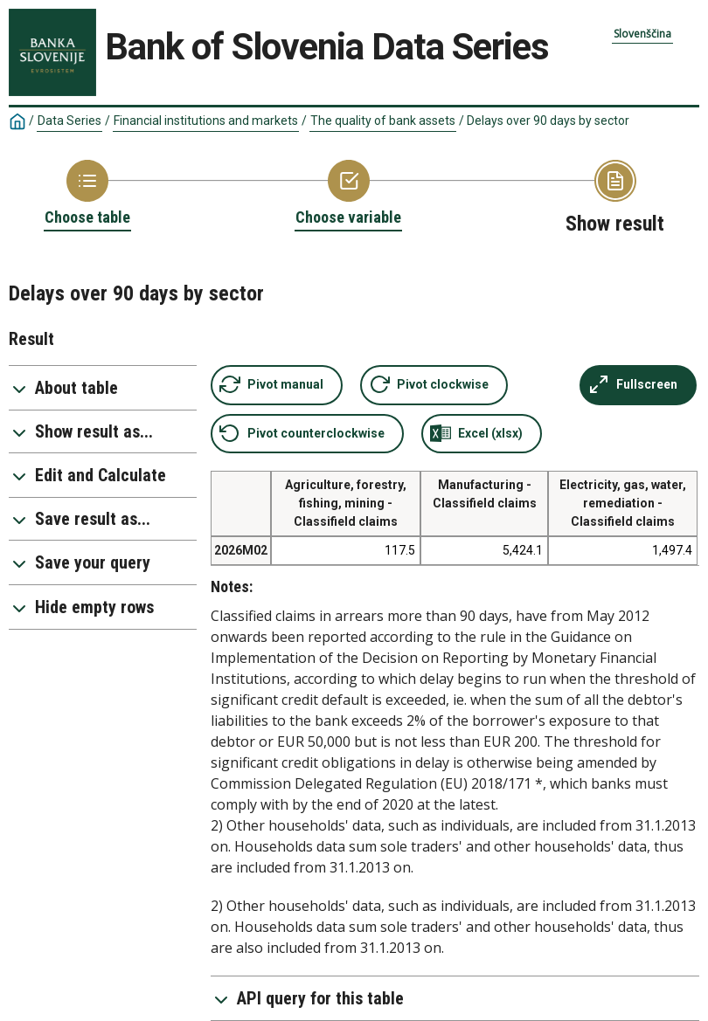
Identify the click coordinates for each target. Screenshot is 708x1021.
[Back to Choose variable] (348, 194)
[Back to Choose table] (87, 194)
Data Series (69, 121)
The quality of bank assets (382, 121)
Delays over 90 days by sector (548, 121)
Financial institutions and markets (206, 121)
